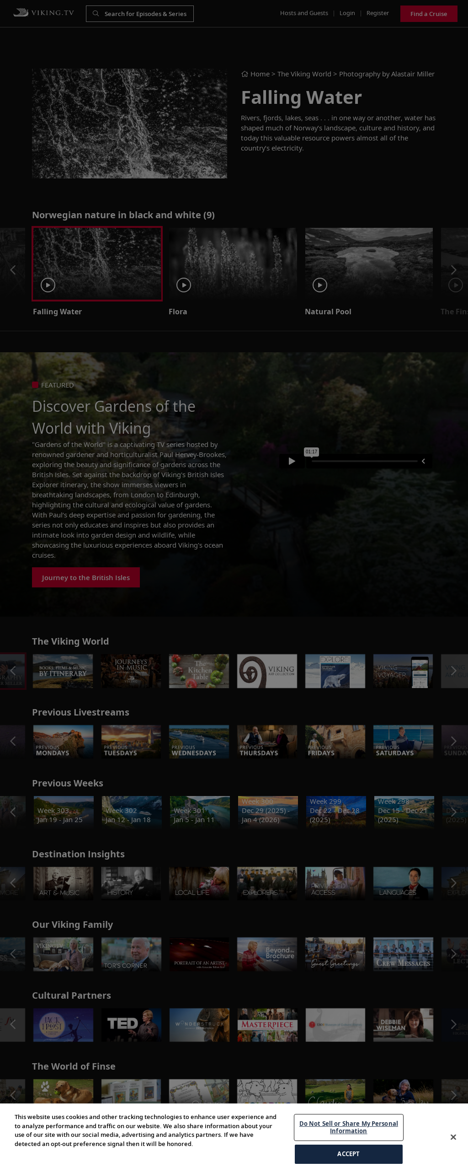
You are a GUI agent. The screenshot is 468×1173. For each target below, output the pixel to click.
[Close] (453, 1137)
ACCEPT (348, 1154)
